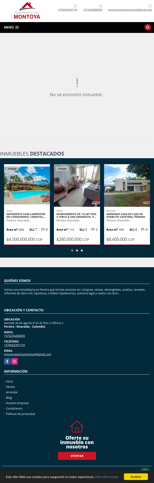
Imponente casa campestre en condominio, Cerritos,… (26, 215)
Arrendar (12, 392)
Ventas (10, 387)
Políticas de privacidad (20, 414)
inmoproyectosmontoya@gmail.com (27, 354)
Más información (107, 477)
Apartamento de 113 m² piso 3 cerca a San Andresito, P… (76, 215)
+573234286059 (92, 9)
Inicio (9, 381)
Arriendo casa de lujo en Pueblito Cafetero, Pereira (125, 215)
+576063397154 (67, 9)
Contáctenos (14, 408)
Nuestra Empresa (17, 403)
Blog (9, 397)
